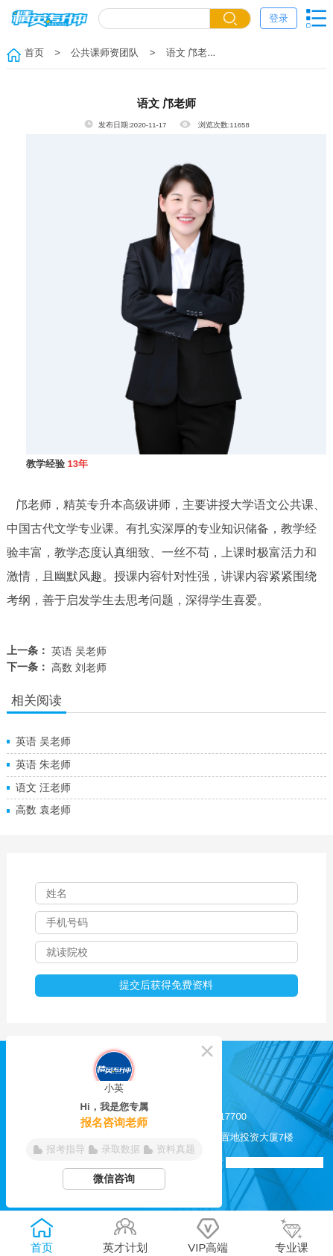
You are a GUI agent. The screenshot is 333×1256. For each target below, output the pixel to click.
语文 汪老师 (43, 787)
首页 (34, 52)
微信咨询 (114, 1178)
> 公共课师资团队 (92, 52)
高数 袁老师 (43, 810)
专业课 (291, 1236)
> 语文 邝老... (178, 52)
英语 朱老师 (43, 764)
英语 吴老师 (79, 651)
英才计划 (125, 1236)
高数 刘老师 (79, 667)
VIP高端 (208, 1236)
